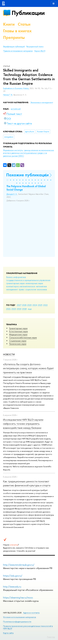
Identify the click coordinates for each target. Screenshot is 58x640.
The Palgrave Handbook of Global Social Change (26, 187)
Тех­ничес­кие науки (17, 343)
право (21, 289)
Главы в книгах (17, 31)
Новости (9, 354)
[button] (7, 180)
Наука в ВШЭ (39, 51)
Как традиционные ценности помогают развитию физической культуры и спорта (26, 483)
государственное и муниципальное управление (28, 280)
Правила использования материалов (18, 51)
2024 (34, 305)
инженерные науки (34, 283)
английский (16, 109)
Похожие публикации (27, 175)
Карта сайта (8, 633)
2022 (45, 305)
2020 (13, 308)
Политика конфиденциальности (17, 621)
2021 (8, 308)
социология (30, 289)
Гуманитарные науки (18, 328)
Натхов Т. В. (8, 95)
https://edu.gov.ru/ (12, 575)
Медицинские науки (18, 334)
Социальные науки (17, 340)
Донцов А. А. (11, 194)
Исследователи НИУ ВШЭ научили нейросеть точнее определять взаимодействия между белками (23, 424)
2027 (19, 305)
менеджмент (12, 289)
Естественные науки (18, 331)
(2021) (28, 153)
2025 (29, 305)
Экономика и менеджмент (41, 102)
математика (41, 286)
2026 (24, 305)
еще (30, 308)
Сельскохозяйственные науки (23, 337)
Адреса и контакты (31, 612)
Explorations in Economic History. (16, 88)
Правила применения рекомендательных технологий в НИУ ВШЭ (28, 627)
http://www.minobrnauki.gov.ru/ (18, 564)
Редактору (51, 637)
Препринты (14, 37)
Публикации (28, 13)
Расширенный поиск (34, 46)
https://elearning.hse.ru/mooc (18, 597)
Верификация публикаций (14, 46)
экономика (42, 289)
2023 (40, 305)
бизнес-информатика (16, 277)
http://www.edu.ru (12, 586)
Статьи (24, 24)
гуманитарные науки (15, 283)
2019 (19, 308)
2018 (24, 308)
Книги (9, 24)
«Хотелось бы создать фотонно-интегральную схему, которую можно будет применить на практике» (28, 368)
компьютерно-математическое (20, 286)
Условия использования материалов (19, 617)
